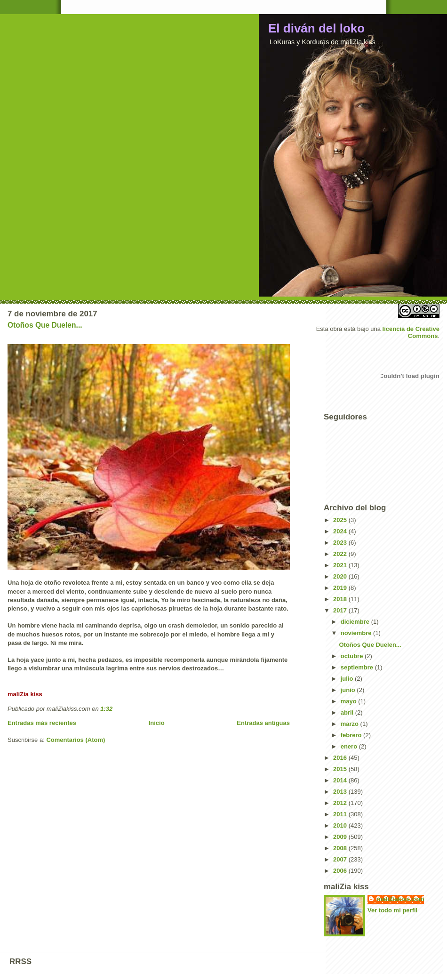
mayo (350, 701)
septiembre (358, 667)
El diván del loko (316, 28)
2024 (341, 531)
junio (349, 689)
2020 (341, 576)
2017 (341, 610)
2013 (341, 791)
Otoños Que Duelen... (45, 325)
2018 (341, 599)
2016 (341, 757)
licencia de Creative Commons (411, 332)
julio (348, 678)
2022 (341, 553)
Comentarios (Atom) (75, 739)
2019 (341, 587)
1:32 (106, 708)
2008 (341, 848)
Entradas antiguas (263, 722)
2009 (341, 836)
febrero (352, 735)
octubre (353, 656)
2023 (341, 542)
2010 (341, 825)
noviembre (357, 632)
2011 (341, 814)
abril (348, 712)
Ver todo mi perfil (392, 910)
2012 (341, 802)
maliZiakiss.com (400, 898)
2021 (341, 565)
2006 (341, 870)
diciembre (356, 621)
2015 (341, 769)
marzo (350, 723)
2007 (341, 859)
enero (350, 746)
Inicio (157, 722)
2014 (341, 780)
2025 (341, 519)
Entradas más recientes (42, 722)
